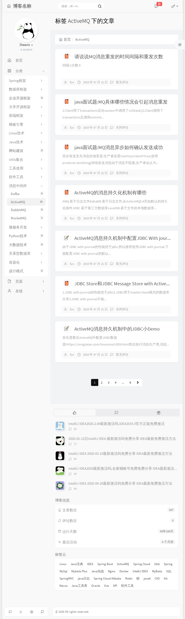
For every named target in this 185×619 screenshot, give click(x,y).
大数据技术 (26, 244)
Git (165, 578)
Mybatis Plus (79, 571)
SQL (169, 571)
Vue (106, 586)
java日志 (84, 578)
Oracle (95, 586)
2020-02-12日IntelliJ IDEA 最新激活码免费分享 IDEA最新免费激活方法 (122, 438)
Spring (168, 564)
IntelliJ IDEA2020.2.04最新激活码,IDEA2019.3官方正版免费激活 (116, 423)
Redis (128, 578)
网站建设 (26, 150)
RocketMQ (27, 218)
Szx (72, 82)
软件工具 (127, 586)
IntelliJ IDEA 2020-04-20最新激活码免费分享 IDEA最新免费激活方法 (120, 483)
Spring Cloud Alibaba (107, 578)
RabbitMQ (27, 210)
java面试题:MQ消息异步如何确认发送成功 (118, 147)
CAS (157, 578)
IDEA (90, 564)
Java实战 (97, 571)
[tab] (74, 412)
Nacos (63, 586)
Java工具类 (79, 586)
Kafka (27, 193)
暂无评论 (122, 82)
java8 (147, 578)
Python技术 (26, 236)
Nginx (111, 571)
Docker (124, 571)
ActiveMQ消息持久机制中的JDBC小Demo (117, 329)
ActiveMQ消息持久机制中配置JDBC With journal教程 (128, 238)
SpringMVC (66, 578)
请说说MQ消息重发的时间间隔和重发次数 (118, 56)
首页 (65, 39)
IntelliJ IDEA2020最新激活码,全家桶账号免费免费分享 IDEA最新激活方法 (124, 468)
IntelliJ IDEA (140, 571)
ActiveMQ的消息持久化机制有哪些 (110, 192)
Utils (157, 564)
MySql (63, 571)
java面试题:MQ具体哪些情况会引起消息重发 (121, 102)
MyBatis (157, 571)
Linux (62, 564)
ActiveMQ (27, 202)
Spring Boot (105, 564)
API (115, 586)
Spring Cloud (141, 564)
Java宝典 (77, 564)
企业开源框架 (26, 98)
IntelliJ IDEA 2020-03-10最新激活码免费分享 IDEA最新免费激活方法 (120, 453)
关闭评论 (122, 127)
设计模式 (26, 271)
